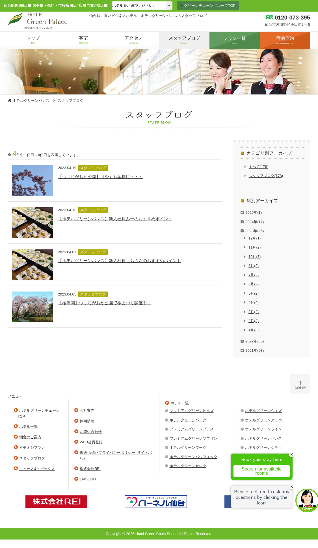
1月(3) (253, 330)
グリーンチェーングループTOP (210, 5)
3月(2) (253, 312)
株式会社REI (90, 469)
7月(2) (253, 275)
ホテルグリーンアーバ (263, 420)
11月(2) (254, 247)
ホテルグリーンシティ (263, 447)
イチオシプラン (32, 447)
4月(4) (253, 302)
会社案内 (87, 410)
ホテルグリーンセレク (188, 466)
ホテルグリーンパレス (31, 100)
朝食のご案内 (30, 437)
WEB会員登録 (91, 442)
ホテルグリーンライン (263, 429)
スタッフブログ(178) (266, 176)
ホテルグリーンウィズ (263, 411)
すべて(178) (258, 167)
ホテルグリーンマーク (188, 447)
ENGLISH (88, 479)
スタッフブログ (32, 458)
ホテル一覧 (28, 426)
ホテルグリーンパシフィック (193, 457)
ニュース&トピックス (37, 469)
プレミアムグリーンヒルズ (192, 411)
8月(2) (253, 266)
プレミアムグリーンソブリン (193, 438)
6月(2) (253, 284)
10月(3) (254, 256)
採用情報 (87, 421)
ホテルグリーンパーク (188, 420)
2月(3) (253, 321)
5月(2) (253, 293)
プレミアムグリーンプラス (192, 429)
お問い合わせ (91, 432)
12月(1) (254, 238)
